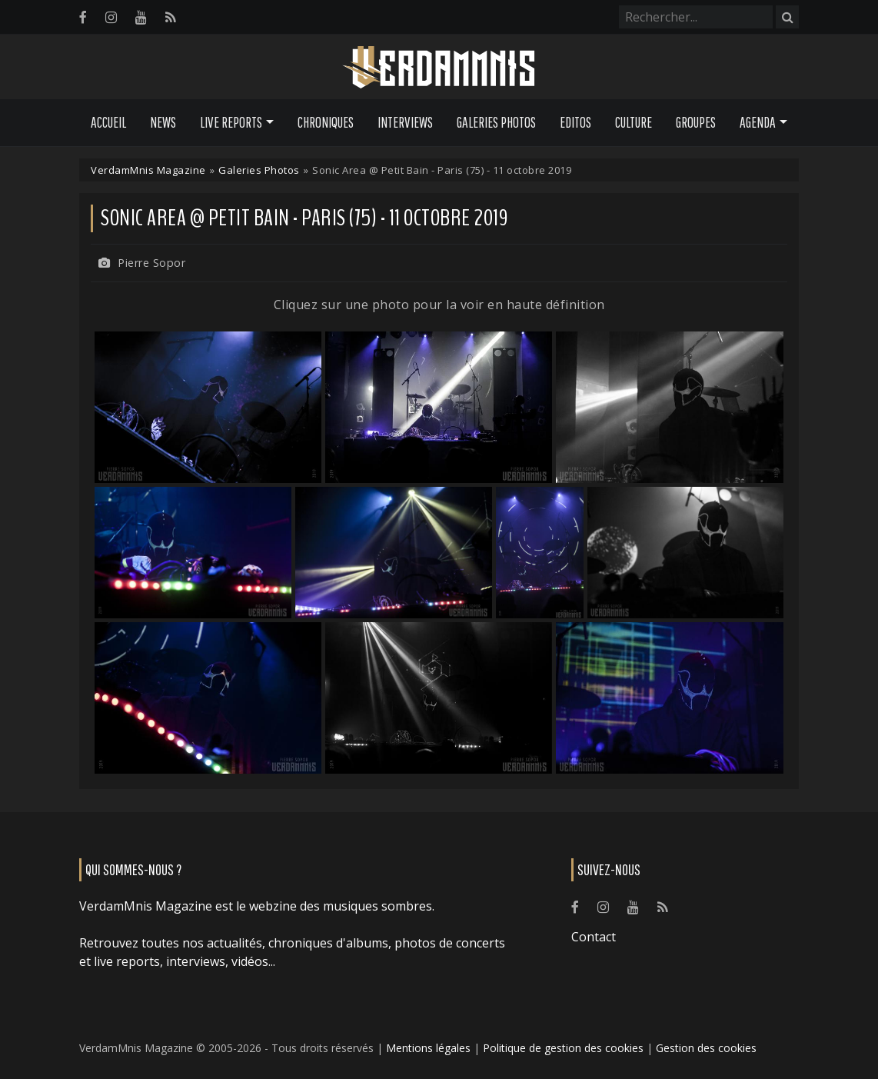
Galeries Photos (496, 122)
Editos (575, 122)
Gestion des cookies (706, 1048)
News (163, 122)
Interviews (405, 122)
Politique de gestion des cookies (563, 1048)
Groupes (696, 122)
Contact (593, 936)
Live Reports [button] (231, 122)
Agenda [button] (758, 122)
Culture (633, 122)
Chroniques (326, 122)
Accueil (108, 122)
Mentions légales (428, 1048)
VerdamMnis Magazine (148, 170)
